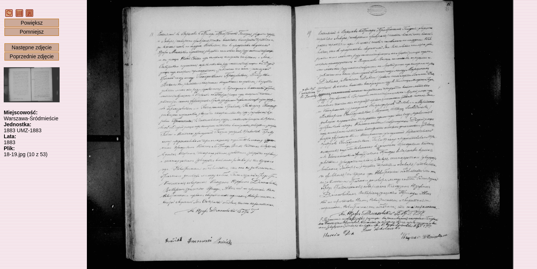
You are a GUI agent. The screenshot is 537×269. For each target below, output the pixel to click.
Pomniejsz (32, 32)
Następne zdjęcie (31, 47)
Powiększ (32, 23)
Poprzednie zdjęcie (32, 56)
